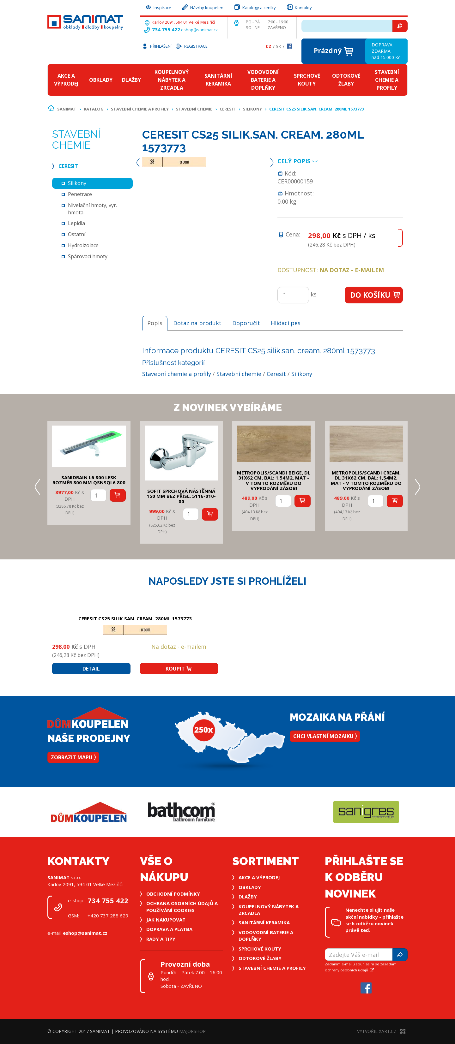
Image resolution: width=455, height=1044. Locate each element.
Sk (278, 46)
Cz (268, 46)
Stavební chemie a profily (387, 80)
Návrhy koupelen (202, 6)
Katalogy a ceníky (255, 6)
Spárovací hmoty (87, 256)
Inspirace (158, 6)
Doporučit (246, 323)
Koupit (179, 668)
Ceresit (228, 109)
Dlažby (131, 79)
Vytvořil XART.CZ (381, 1031)
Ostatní (76, 234)
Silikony (252, 109)
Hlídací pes (285, 323)
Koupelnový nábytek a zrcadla (172, 80)
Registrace (191, 45)
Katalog (94, 109)
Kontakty (299, 6)
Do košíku (375, 295)
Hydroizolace (83, 245)
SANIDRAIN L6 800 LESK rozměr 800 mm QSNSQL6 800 (88, 480)
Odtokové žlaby (346, 79)
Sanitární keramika (218, 79)
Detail (91, 668)
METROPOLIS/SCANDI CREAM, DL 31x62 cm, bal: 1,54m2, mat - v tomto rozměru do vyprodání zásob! (366, 480)
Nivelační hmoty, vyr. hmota (92, 209)
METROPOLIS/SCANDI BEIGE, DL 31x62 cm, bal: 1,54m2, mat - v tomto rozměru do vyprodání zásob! (273, 480)
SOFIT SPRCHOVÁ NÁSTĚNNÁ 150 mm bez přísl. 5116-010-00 (181, 496)
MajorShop (192, 1031)
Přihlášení (157, 45)
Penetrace (80, 194)
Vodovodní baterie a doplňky (263, 80)
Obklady (100, 79)
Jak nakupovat (165, 919)
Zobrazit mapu (73, 757)
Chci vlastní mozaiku (325, 736)
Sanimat (66, 109)
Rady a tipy (160, 939)
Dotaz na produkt (197, 323)
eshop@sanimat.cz (199, 30)
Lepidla (76, 223)
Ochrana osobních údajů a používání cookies (182, 906)
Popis (154, 323)
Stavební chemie (194, 109)
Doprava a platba (169, 929)
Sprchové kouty (307, 79)
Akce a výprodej (66, 79)
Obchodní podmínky (173, 894)
